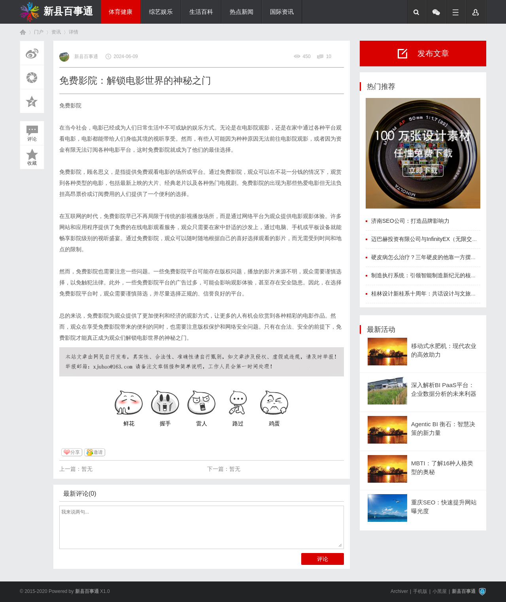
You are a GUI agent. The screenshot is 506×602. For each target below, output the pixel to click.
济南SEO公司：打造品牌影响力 (410, 221)
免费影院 (70, 105)
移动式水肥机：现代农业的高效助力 (443, 350)
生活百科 (201, 12)
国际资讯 (282, 12)
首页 (23, 32)
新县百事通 (68, 11)
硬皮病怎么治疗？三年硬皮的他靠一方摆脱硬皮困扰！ (437, 257)
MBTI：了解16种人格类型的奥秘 (442, 467)
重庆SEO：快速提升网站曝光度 (444, 506)
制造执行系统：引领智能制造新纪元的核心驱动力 (432, 275)
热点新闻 (241, 12)
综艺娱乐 (161, 12)
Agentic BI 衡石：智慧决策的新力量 (443, 428)
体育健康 (120, 12)
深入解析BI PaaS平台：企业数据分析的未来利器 (443, 389)
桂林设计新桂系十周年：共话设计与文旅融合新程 (432, 293)
